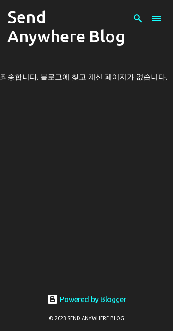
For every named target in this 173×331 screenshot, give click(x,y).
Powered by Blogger (86, 299)
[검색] (137, 18)
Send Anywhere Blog (66, 26)
